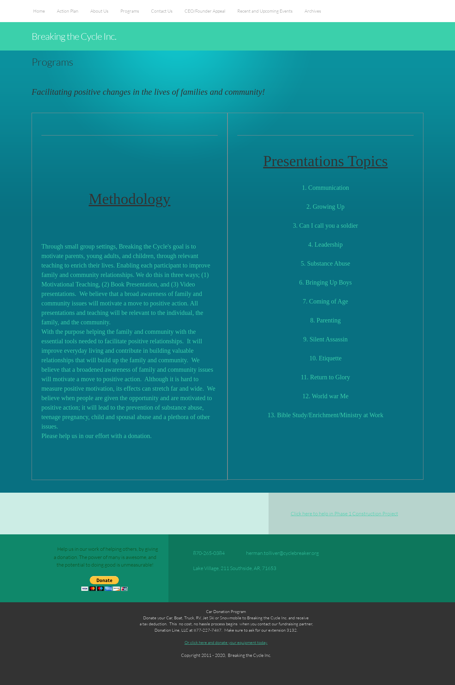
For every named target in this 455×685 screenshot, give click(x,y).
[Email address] (278, 553)
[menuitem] (39, 14)
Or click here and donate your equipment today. (226, 642)
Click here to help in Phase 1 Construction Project (344, 513)
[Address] (230, 568)
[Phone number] (204, 553)
